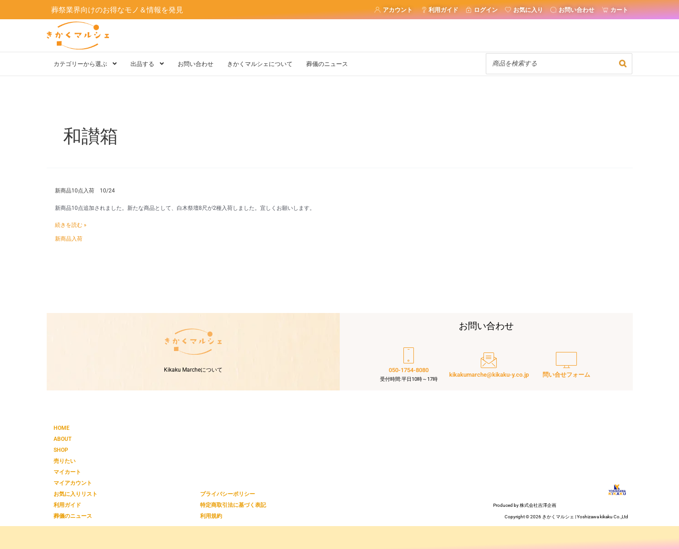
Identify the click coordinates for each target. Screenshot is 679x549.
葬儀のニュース (73, 516)
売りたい (65, 461)
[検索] (623, 63)
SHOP (61, 450)
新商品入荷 (68, 239)
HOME (62, 428)
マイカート (67, 472)
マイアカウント (73, 483)
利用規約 (211, 516)
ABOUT (62, 439)
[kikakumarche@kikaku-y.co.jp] (489, 365)
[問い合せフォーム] (566, 365)
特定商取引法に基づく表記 (233, 505)
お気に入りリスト (76, 494)
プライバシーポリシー (227, 494)
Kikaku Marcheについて (193, 370)
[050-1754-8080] (408, 365)
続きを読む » (71, 225)
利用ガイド (67, 505)
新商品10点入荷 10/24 (85, 190)
